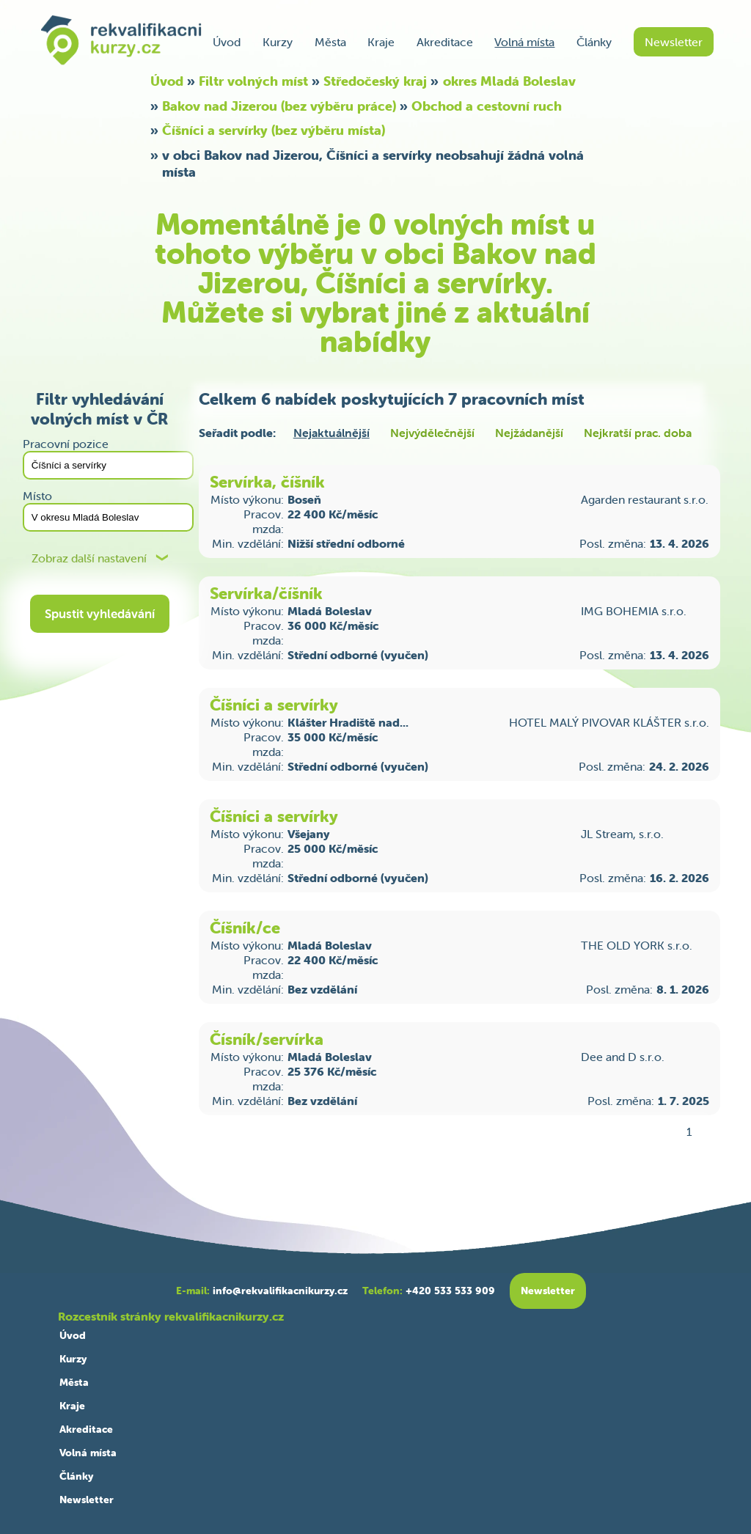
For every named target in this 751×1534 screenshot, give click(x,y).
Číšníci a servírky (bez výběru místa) (273, 130)
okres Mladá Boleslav (509, 81)
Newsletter (674, 41)
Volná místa (524, 41)
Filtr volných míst (253, 81)
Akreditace (445, 41)
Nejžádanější (529, 432)
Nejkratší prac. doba (638, 432)
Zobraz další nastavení (89, 558)
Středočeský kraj (375, 81)
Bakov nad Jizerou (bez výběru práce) (279, 106)
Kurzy (278, 41)
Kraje (381, 41)
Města (330, 41)
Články (594, 41)
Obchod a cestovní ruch (486, 106)
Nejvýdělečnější (432, 432)
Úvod (227, 41)
